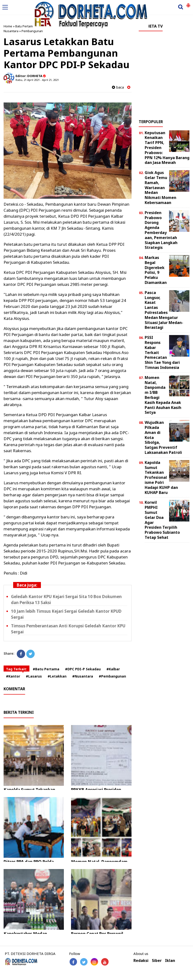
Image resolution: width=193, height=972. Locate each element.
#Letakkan (57, 676)
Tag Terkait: (16, 669)
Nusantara (11, 31)
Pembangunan (32, 31)
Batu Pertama (24, 26)
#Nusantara (82, 676)
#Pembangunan (112, 676)
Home (8, 26)
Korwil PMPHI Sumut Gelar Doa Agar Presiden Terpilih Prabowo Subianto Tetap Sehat (162, 520)
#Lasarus (34, 676)
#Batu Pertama (46, 669)
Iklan (170, 960)
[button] (188, 3)
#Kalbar (113, 669)
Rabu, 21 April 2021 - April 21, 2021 (37, 80)
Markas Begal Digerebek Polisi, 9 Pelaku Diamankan (156, 270)
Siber (157, 960)
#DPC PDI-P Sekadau (83, 669)
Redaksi (141, 960)
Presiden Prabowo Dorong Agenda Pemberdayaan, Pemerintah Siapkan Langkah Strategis (161, 230)
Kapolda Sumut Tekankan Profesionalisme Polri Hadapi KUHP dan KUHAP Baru (161, 477)
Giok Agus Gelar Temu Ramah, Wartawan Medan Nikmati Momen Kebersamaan (160, 187)
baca (118, 87)
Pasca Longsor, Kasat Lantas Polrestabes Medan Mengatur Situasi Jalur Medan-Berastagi (164, 310)
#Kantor (13, 676)
